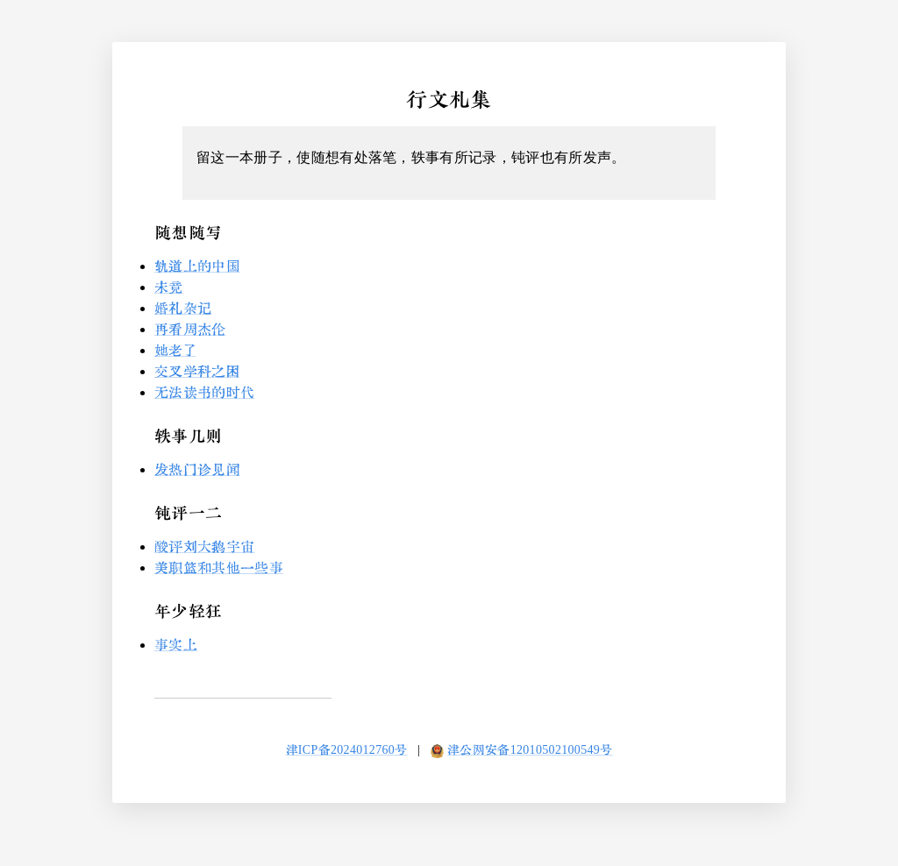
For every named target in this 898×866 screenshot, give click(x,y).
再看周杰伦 (190, 329)
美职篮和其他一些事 (218, 567)
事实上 (175, 644)
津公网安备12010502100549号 (529, 749)
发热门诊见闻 (197, 469)
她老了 (175, 350)
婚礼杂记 (182, 308)
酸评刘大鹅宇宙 (204, 546)
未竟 (168, 287)
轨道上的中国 (197, 266)
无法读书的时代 (204, 392)
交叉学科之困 (196, 371)
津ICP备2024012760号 (347, 749)
